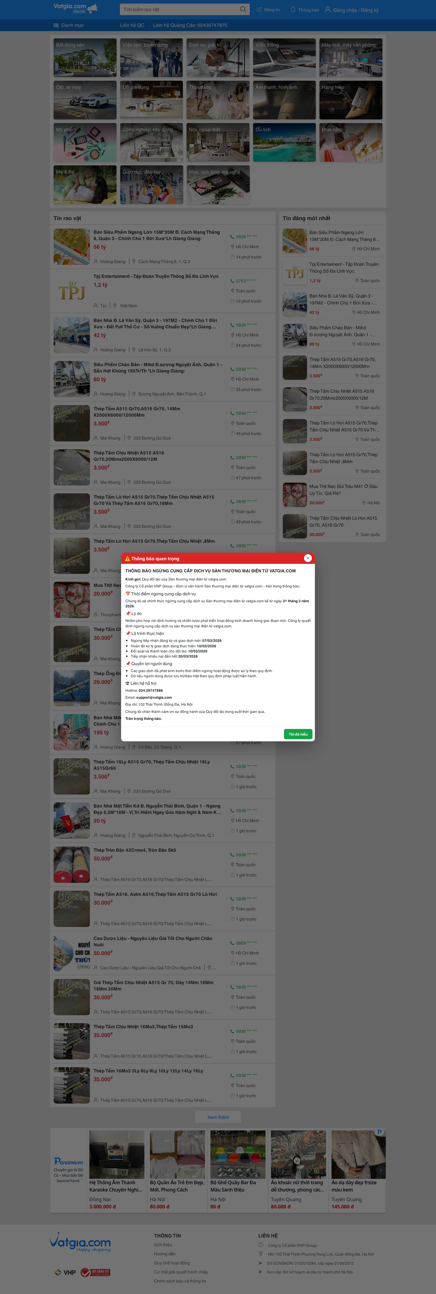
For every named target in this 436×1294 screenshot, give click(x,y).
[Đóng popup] (308, 558)
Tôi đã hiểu (298, 733)
